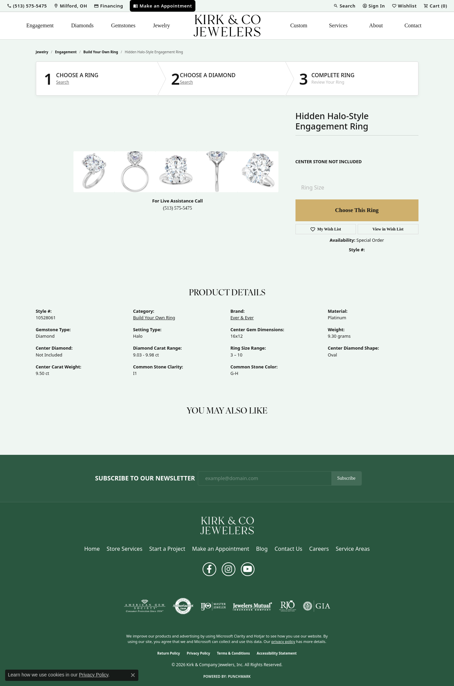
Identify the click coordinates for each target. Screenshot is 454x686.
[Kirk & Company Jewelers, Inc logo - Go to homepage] (227, 25)
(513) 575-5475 (177, 208)
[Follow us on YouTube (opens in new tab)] (247, 569)
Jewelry (161, 25)
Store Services (124, 548)
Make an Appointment (220, 548)
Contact (413, 25)
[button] (27, 6)
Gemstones (123, 25)
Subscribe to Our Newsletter (145, 478)
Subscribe (346, 478)
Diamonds (82, 25)
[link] (70, 6)
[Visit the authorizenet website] (183, 606)
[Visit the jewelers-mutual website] (252, 606)
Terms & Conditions (233, 653)
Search (62, 82)
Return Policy (168, 653)
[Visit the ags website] (145, 606)
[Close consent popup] (133, 675)
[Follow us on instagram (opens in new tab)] (228, 569)
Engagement (40, 25)
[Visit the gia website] (316, 606)
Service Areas (353, 548)
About (376, 25)
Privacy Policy (198, 653)
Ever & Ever (242, 317)
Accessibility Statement (277, 653)
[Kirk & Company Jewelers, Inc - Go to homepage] (227, 525)
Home (92, 548)
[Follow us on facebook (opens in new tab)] (209, 569)
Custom (298, 25)
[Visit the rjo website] (287, 606)
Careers (319, 548)
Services (338, 25)
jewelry (42, 52)
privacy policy (283, 641)
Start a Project (167, 548)
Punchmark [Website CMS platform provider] (239, 676)
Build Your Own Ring (100, 52)
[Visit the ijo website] (213, 606)
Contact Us (288, 548)
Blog (262, 548)
